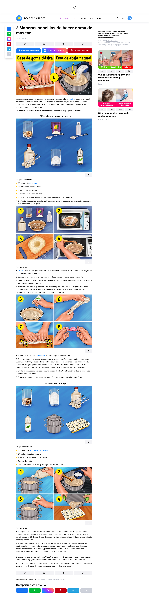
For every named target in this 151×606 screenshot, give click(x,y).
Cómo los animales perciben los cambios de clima (114, 114)
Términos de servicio (104, 35)
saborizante (41, 355)
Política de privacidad (119, 31)
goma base (33, 183)
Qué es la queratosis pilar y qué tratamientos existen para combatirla (114, 78)
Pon (19, 531)
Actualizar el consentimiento (106, 37)
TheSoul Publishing (112, 41)
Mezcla (21, 271)
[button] (102, 71)
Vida (107, 119)
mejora (72, 99)
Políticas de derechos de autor (106, 33)
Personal (64, 18)
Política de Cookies (122, 33)
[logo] (30, 18)
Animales (101, 119)
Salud (100, 84)
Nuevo (74, 18)
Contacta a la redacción (104, 31)
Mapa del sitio (115, 35)
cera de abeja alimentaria (38, 450)
